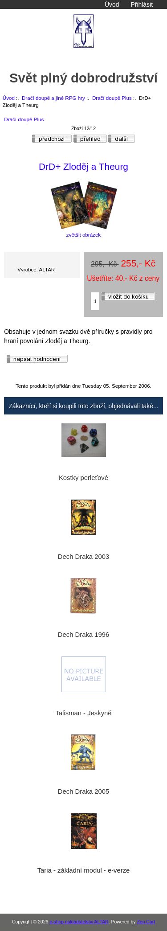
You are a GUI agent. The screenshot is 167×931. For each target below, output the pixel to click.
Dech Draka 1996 (83, 634)
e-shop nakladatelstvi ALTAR (78, 921)
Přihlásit (142, 4)
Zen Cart (146, 921)
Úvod (112, 4)
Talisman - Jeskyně (83, 713)
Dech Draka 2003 (83, 556)
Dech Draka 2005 (83, 791)
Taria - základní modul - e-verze (83, 870)
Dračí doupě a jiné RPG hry (53, 98)
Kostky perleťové (83, 477)
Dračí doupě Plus (112, 98)
